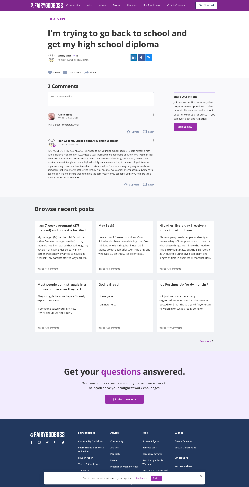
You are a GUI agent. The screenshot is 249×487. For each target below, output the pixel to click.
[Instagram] (39, 442)
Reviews (132, 5)
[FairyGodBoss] (47, 435)
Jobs (89, 5)
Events (117, 5)
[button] (211, 19)
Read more (141, 478)
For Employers (152, 5)
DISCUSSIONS (57, 19)
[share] (87, 72)
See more (207, 341)
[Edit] (211, 19)
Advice (102, 5)
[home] (46, 5)
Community (73, 5)
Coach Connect (176, 5)
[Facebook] (31, 442)
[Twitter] (47, 442)
